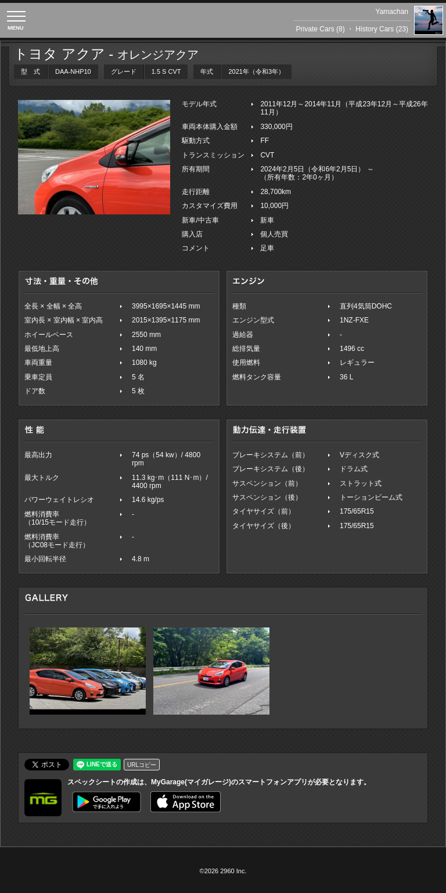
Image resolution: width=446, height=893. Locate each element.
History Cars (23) (381, 29)
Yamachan (392, 12)
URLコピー (141, 765)
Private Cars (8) (320, 29)
